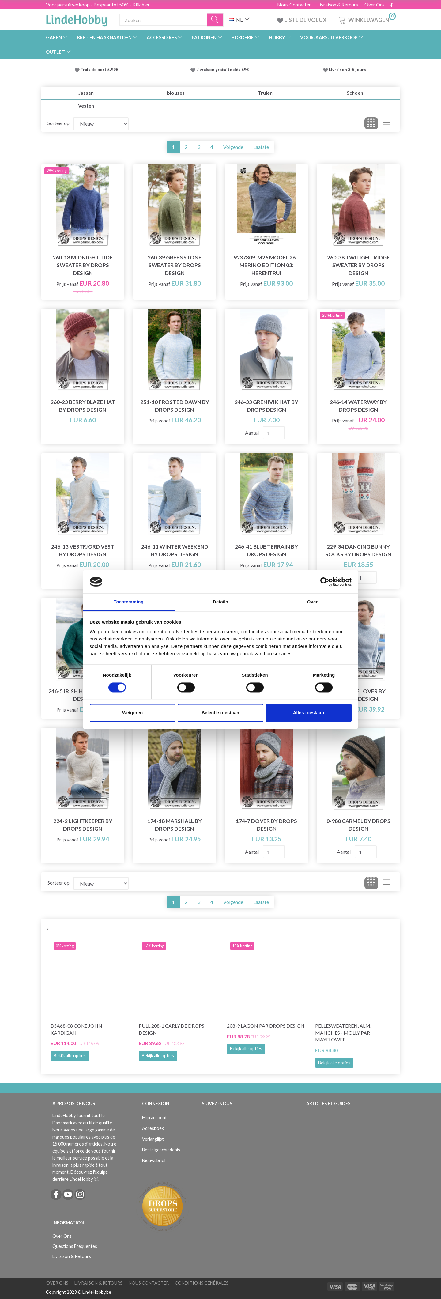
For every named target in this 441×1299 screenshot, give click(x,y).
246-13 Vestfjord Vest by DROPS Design (82, 550)
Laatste (261, 147)
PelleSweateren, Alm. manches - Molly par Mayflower (343, 1033)
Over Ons (374, 4)
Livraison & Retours (337, 4)
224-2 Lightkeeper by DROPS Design (82, 825)
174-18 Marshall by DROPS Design (174, 825)
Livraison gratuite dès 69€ (223, 69)
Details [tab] (220, 602)
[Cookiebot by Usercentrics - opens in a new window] (325, 581)
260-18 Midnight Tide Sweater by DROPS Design (83, 265)
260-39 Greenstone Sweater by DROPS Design (175, 265)
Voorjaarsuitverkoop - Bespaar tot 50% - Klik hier (98, 4)
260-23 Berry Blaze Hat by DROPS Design (83, 406)
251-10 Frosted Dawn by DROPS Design (174, 406)
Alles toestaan (308, 713)
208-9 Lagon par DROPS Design (265, 1026)
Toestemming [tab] (129, 602)
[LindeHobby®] (76, 18)
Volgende (233, 147)
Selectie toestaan (220, 713)
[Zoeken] (215, 20)
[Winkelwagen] (366, 19)
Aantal (252, 433)
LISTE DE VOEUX (302, 20)
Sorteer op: (59, 123)
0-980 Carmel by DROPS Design (358, 825)
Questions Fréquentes (74, 1246)
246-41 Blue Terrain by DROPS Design (266, 550)
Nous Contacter (294, 4)
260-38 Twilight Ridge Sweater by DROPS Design (358, 265)
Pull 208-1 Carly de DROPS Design (171, 1029)
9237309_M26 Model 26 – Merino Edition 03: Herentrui (266, 265)
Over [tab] (312, 602)
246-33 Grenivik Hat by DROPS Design (266, 406)
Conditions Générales (201, 1283)
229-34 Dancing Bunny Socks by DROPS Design (358, 550)
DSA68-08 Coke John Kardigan (76, 1029)
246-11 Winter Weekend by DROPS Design (174, 550)
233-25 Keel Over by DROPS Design (358, 695)
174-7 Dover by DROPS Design (266, 825)
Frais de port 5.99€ (99, 69)
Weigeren (132, 713)
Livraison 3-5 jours (347, 69)
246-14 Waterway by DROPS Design (358, 406)
